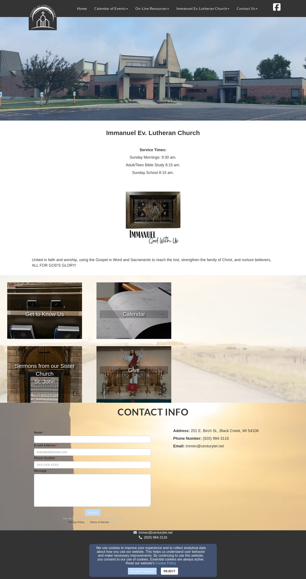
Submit (93, 512)
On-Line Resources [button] (152, 8)
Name (38, 432)
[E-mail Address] (92, 452)
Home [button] (82, 8)
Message (40, 470)
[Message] (92, 490)
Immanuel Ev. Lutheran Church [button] (202, 8)
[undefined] (44, 314)
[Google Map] (223, 486)
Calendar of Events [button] (111, 8)
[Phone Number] (92, 464)
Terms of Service (99, 522)
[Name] (92, 439)
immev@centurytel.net (155, 532)
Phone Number (44, 458)
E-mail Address (44, 445)
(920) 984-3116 (155, 537)
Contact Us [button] (247, 8)
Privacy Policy (77, 522)
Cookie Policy (166, 563)
